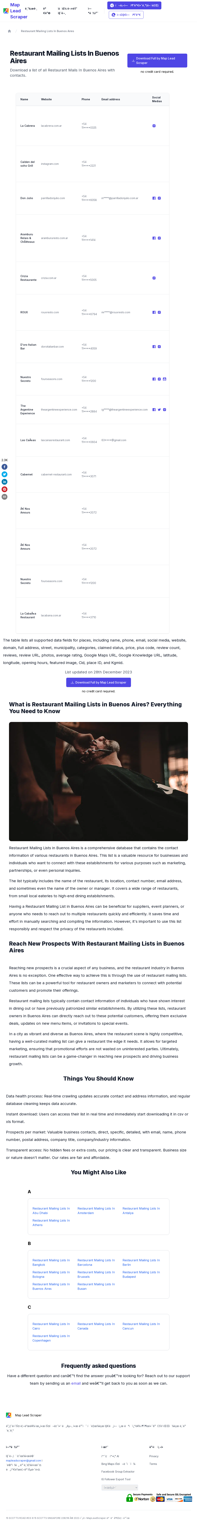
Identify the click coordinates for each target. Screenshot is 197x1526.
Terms (153, 1463)
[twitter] (5, 474)
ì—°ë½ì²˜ (93, 11)
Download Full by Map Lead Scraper (153, 60)
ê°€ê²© (46, 11)
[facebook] (5, 467)
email (76, 1383)
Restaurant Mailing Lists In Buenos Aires (47, 31)
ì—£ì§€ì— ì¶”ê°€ (126, 15)
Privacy (154, 1456)
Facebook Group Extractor (118, 1471)
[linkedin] (5, 482)
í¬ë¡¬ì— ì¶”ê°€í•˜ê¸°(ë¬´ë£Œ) (134, 5)
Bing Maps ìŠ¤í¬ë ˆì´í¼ (118, 1463)
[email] (5, 497)
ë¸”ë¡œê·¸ (31, 8)
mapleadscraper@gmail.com (24, 1460)
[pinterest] (5, 489)
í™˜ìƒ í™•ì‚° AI (110, 1456)
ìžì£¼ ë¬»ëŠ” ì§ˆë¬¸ (67, 11)
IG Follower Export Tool (116, 1479)
